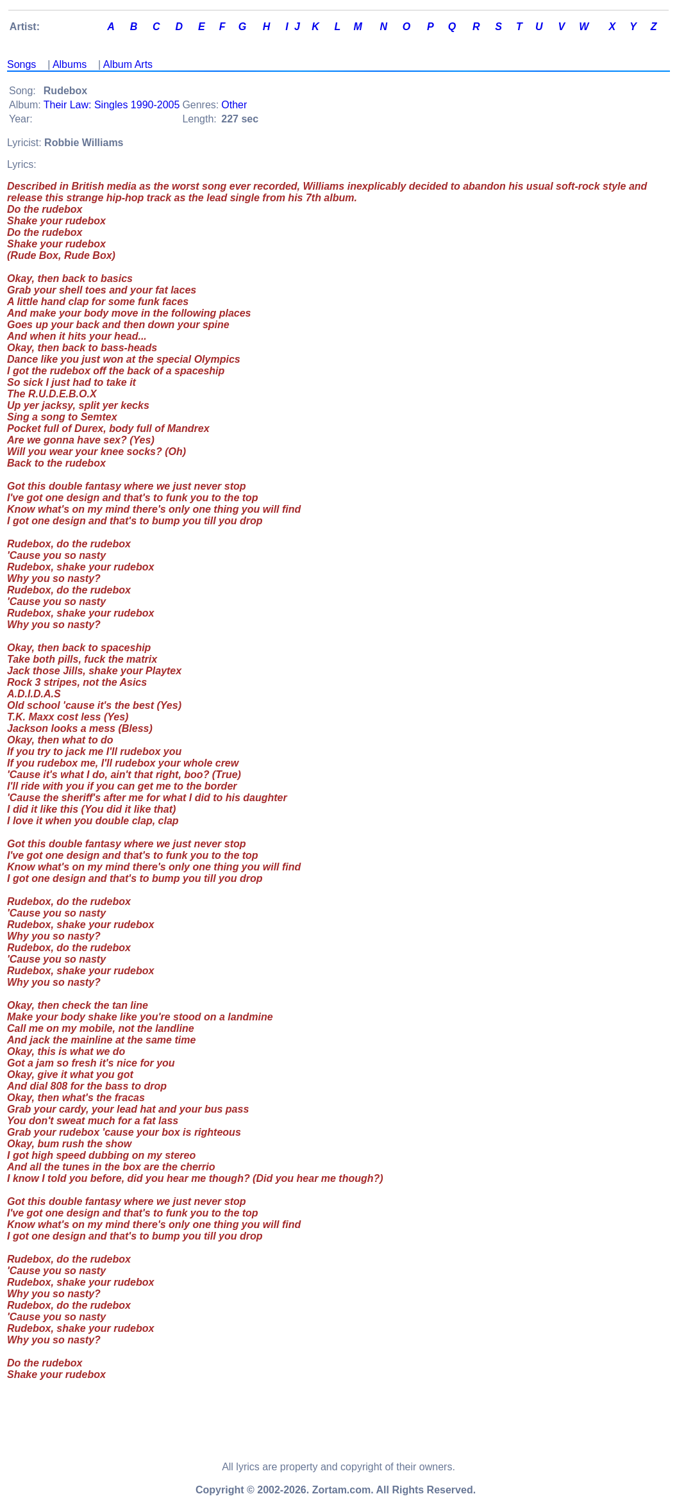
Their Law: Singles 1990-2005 (112, 104)
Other (234, 104)
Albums (70, 64)
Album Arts (128, 64)
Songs (21, 64)
